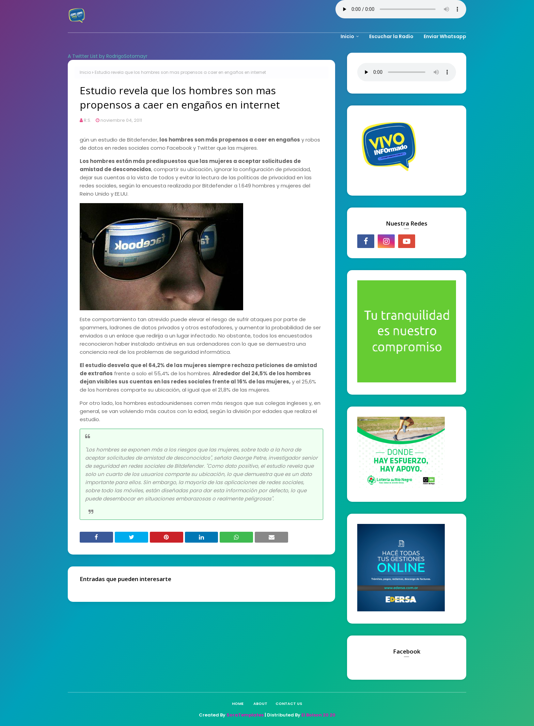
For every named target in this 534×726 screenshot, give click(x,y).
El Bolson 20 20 (318, 715)
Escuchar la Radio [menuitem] (391, 36)
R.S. (87, 120)
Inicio (85, 72)
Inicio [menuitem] (347, 36)
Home (238, 703)
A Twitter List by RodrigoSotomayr (107, 56)
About (260, 703)
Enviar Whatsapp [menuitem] (445, 36)
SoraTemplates (245, 715)
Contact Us (289, 703)
